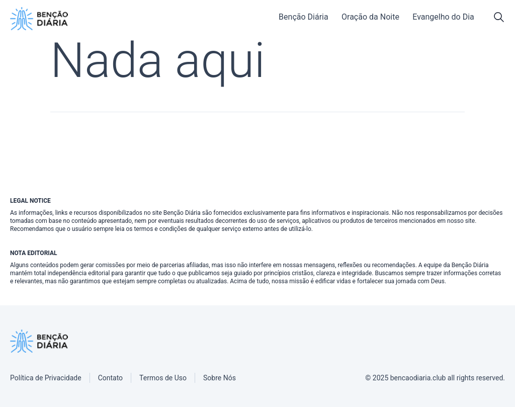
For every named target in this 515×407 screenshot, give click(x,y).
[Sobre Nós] (219, 378)
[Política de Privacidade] (45, 378)
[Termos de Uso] (163, 378)
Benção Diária (303, 17)
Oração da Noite (370, 17)
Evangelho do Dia (443, 17)
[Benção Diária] (39, 18)
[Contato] (110, 378)
